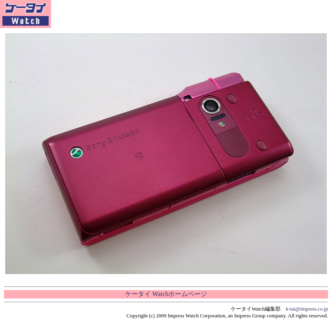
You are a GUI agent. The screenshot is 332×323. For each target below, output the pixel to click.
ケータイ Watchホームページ (166, 293)
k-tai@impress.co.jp (307, 309)
